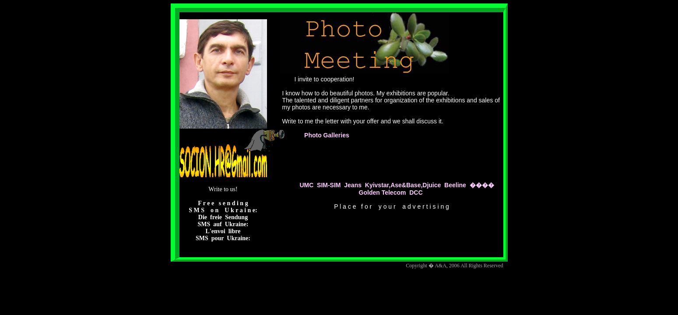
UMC (306, 185)
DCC (415, 192)
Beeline (455, 185)
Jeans (353, 185)
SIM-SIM (329, 185)
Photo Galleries (325, 135)
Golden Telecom (382, 192)
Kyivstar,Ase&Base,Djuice (403, 185)
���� (482, 185)
